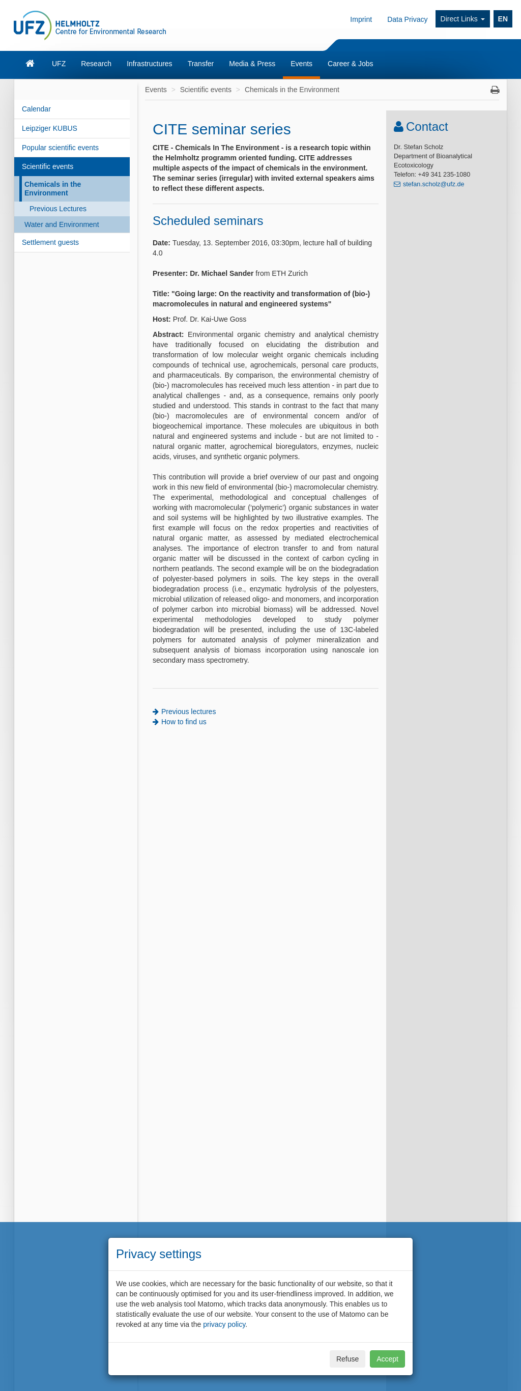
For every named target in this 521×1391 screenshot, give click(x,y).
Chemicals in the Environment (52, 188)
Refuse (347, 1359)
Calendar (36, 109)
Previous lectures (188, 711)
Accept (387, 1359)
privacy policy (224, 1324)
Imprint (361, 19)
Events (301, 64)
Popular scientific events (60, 148)
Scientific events (47, 166)
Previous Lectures (58, 209)
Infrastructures (149, 64)
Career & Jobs (350, 64)
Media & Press (252, 64)
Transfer (201, 64)
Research (96, 64)
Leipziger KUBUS (49, 128)
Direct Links (463, 19)
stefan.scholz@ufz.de (434, 184)
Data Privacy (407, 19)
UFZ (59, 64)
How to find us (184, 722)
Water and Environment (61, 224)
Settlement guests (50, 242)
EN (503, 19)
